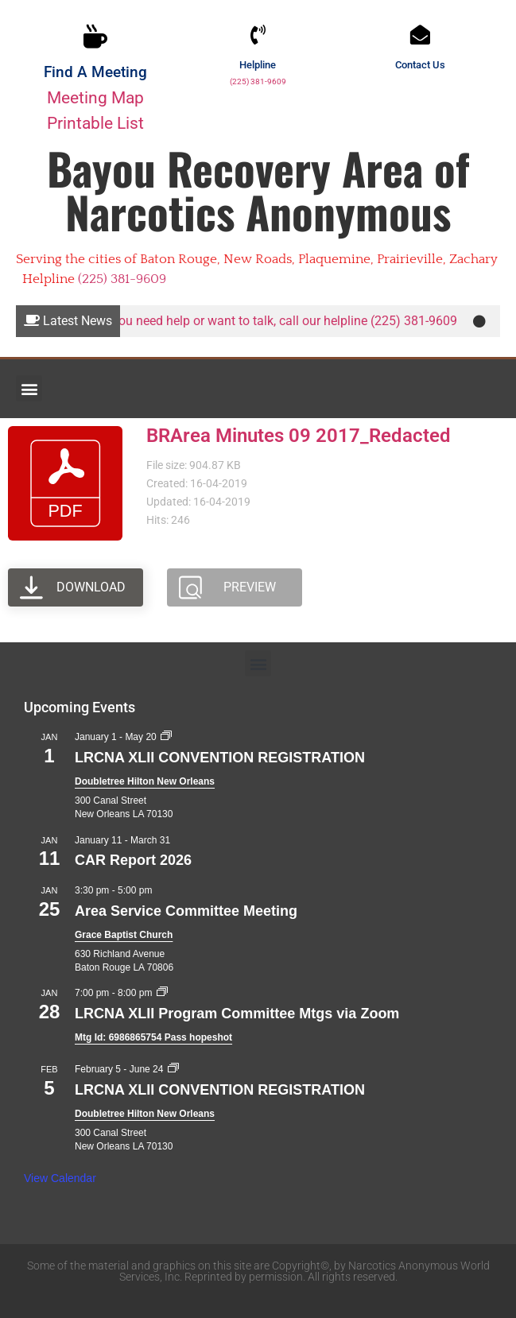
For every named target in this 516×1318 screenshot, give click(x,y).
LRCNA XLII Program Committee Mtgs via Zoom (237, 1013)
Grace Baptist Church (124, 934)
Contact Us (420, 65)
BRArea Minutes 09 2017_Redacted (298, 435)
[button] (29, 388)
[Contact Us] (420, 35)
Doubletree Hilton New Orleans (145, 781)
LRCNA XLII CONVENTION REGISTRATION (220, 758)
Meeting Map (95, 97)
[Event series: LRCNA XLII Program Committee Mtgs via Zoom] (162, 992)
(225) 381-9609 (258, 81)
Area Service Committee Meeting (186, 911)
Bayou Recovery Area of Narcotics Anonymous (258, 189)
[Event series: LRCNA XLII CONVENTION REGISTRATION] (166, 736)
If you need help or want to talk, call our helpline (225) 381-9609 (285, 320)
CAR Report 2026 (133, 860)
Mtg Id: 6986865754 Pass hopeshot (153, 1037)
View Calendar (60, 1178)
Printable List (95, 123)
